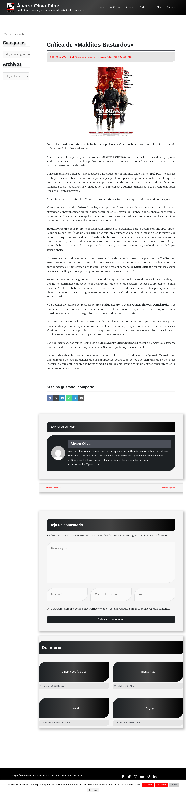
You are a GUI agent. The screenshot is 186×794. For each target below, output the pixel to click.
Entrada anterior (51, 488)
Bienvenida (148, 673)
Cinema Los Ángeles (74, 673)
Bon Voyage (148, 710)
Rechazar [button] (161, 785)
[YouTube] (142, 776)
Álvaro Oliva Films (39, 5)
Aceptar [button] (148, 785)
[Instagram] (135, 776)
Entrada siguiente (170, 488)
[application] (154, 7)
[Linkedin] (155, 776)
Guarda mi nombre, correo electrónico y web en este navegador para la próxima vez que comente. (110, 611)
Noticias (107, 56)
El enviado (74, 710)
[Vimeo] (148, 776)
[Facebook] (123, 776)
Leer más (93, 790)
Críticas (96, 56)
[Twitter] (129, 776)
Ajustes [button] (173, 785)
